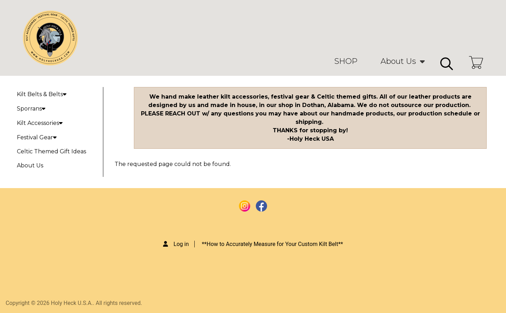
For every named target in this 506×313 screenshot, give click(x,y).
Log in (181, 244)
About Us (398, 61)
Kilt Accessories (40, 123)
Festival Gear (37, 137)
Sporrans (31, 108)
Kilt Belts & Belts (41, 94)
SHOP (345, 61)
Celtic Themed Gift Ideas (51, 151)
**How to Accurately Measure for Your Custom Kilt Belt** (272, 244)
